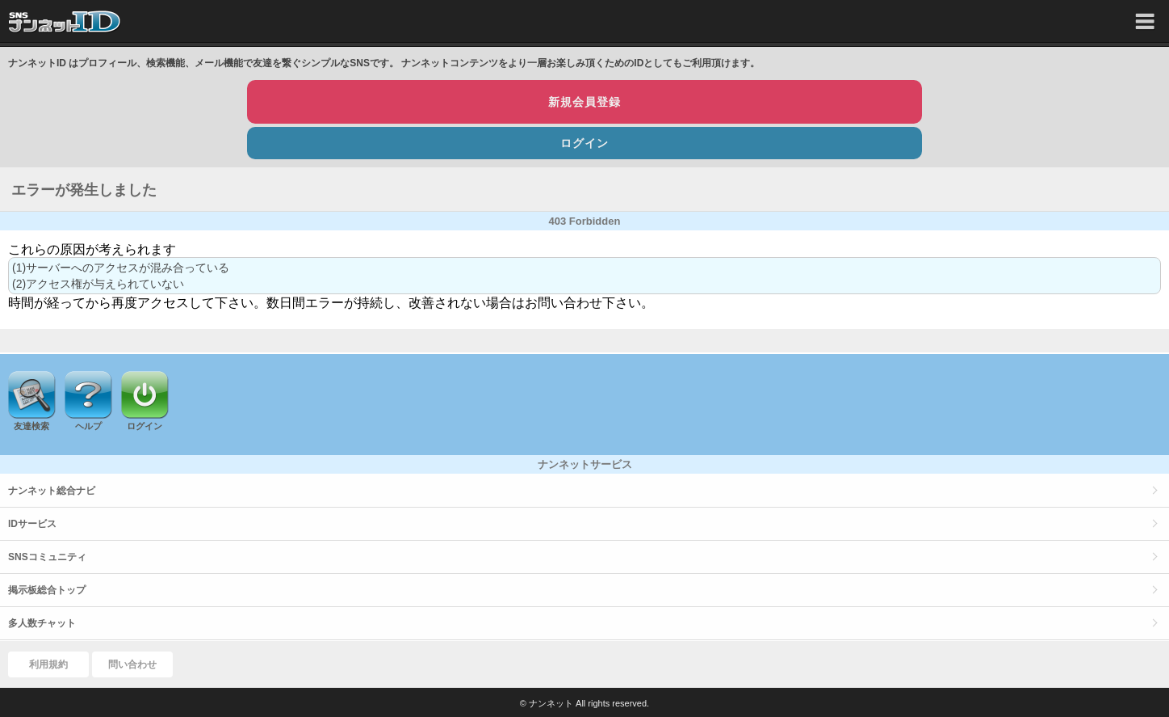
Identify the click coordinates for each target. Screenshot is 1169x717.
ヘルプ (88, 426)
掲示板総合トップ (47, 590)
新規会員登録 (584, 101)
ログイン (584, 143)
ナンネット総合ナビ (51, 490)
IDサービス (32, 523)
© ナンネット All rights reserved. (584, 703)
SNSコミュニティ (47, 557)
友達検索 (31, 426)
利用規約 (48, 664)
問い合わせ (132, 664)
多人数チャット (42, 623)
